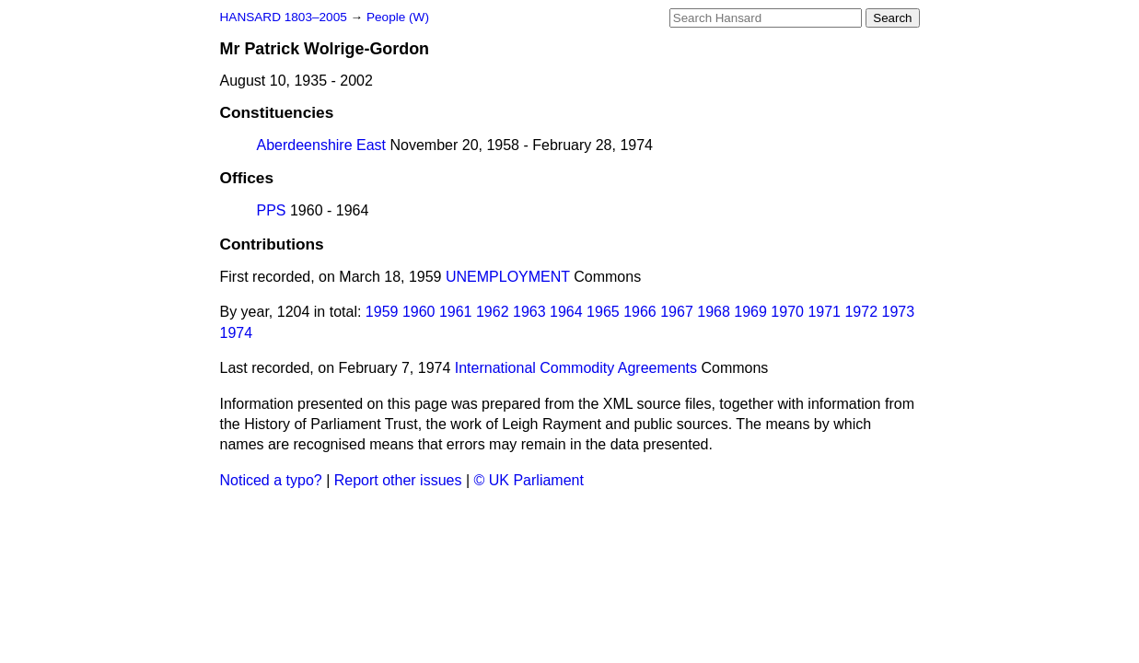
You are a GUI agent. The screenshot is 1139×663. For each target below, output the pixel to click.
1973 (897, 312)
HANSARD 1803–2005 (283, 17)
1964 (566, 312)
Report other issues (398, 480)
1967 (676, 312)
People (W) (397, 17)
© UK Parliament (529, 480)
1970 (787, 312)
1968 (713, 312)
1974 (236, 333)
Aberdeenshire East (322, 145)
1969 (750, 312)
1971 (824, 312)
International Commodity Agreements (576, 368)
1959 (382, 312)
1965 (603, 312)
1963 (529, 312)
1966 (640, 312)
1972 (860, 312)
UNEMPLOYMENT (508, 277)
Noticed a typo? (271, 480)
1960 (419, 312)
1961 (455, 312)
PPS (271, 210)
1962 (492, 312)
